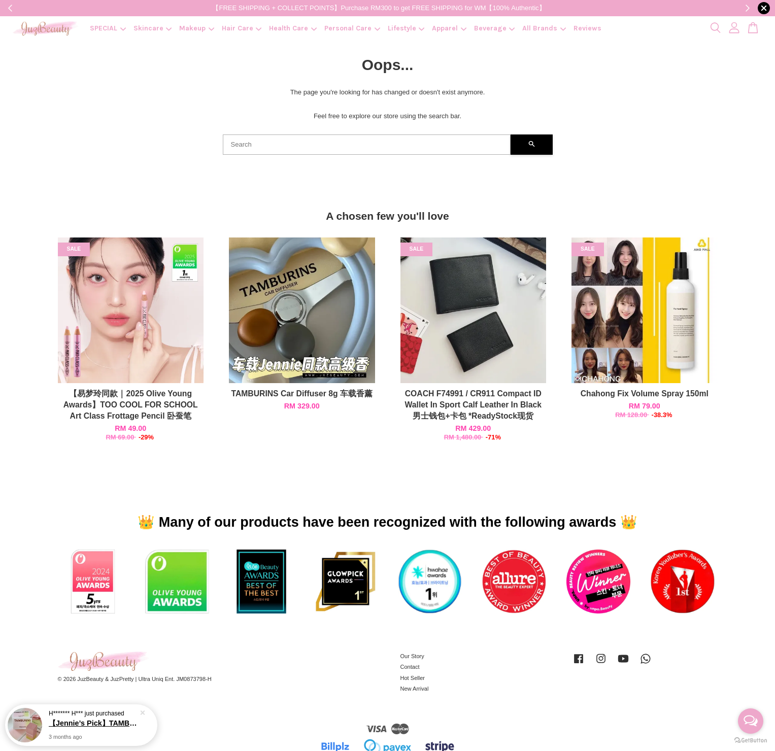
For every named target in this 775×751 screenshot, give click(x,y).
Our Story (412, 656)
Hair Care (242, 28)
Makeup (196, 28)
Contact (410, 667)
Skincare (152, 28)
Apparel (449, 28)
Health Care (293, 28)
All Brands (544, 28)
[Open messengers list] (750, 721)
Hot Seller (412, 678)
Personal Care (352, 28)
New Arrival (414, 689)
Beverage (494, 28)
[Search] (367, 144)
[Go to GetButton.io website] (750, 740)
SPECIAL (108, 28)
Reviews (587, 28)
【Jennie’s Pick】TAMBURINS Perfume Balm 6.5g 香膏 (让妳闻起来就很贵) (93, 723)
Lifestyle (406, 28)
